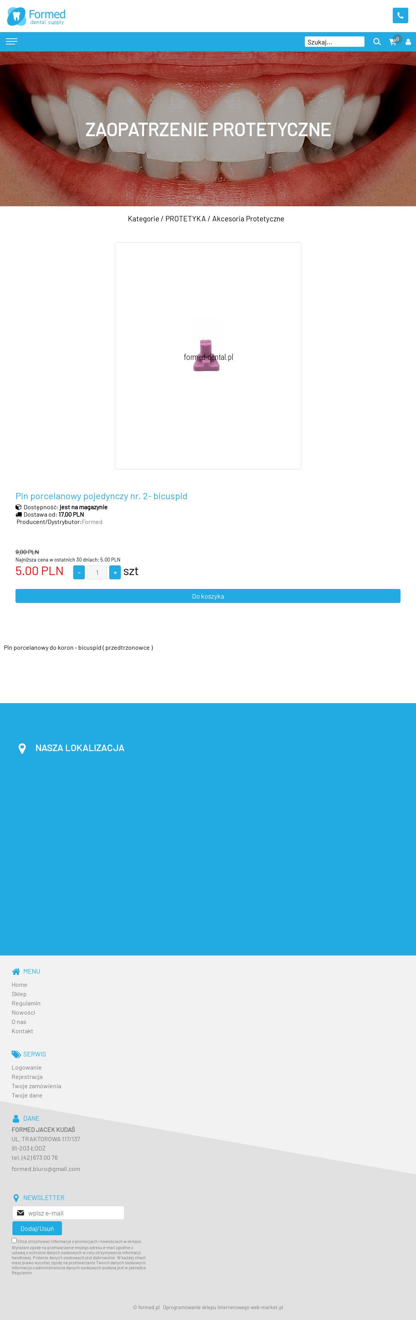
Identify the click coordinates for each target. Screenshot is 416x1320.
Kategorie (143, 218)
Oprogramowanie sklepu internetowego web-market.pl (223, 1307)
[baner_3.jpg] (208, 128)
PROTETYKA (185, 218)
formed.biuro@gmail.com (46, 1168)
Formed (92, 521)
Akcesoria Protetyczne (248, 218)
